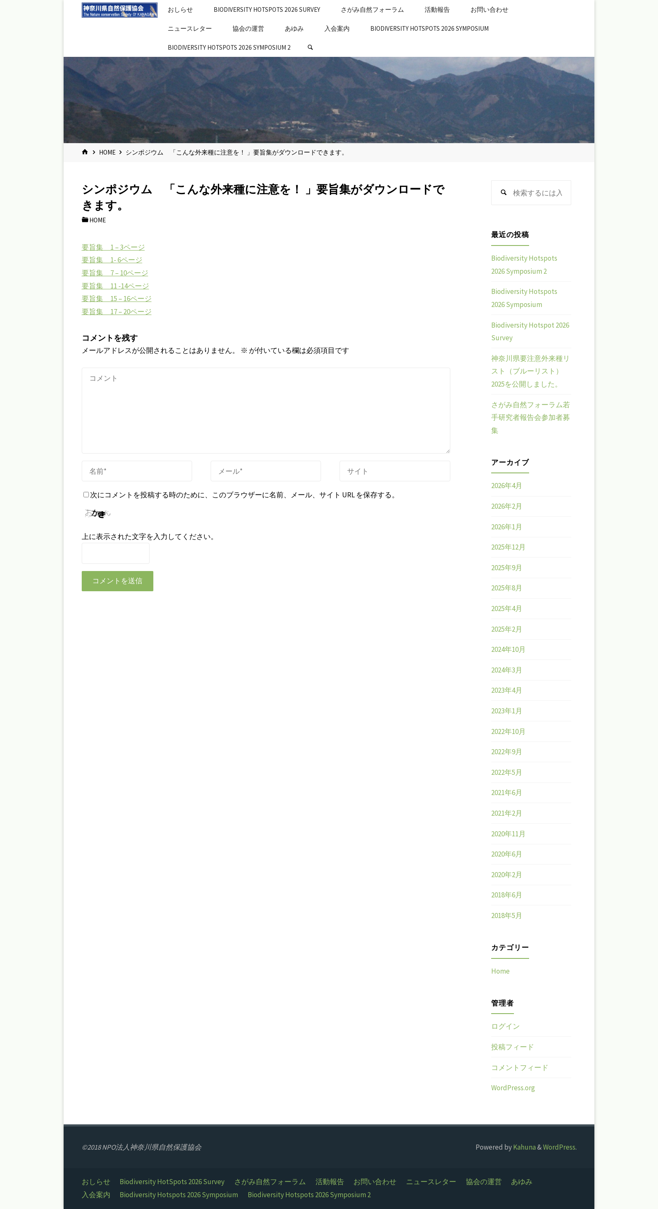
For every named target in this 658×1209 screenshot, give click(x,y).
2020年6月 (506, 854)
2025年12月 (508, 547)
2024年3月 (506, 670)
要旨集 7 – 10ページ (115, 273)
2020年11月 (508, 833)
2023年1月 (506, 710)
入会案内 (96, 1194)
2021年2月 (506, 813)
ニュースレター (431, 1181)
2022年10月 (508, 731)
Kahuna (524, 1147)
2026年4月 (506, 485)
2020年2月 (506, 874)
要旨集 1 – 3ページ (113, 247)
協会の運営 (484, 1181)
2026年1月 (506, 526)
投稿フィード (512, 1047)
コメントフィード (519, 1067)
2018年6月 (506, 894)
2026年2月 (506, 506)
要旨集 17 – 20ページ (117, 311)
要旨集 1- (99, 259)
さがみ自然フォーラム (270, 1181)
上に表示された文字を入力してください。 (150, 536)
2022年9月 (506, 751)
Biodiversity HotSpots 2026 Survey (172, 1181)
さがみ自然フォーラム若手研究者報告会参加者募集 (530, 417)
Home (107, 152)
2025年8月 (506, 587)
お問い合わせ (374, 1181)
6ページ (129, 259)
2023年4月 (506, 690)
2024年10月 (508, 649)
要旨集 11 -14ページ (115, 286)
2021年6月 (506, 792)
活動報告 (330, 1181)
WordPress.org (513, 1087)
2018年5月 (506, 915)
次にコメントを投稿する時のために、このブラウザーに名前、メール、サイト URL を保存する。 (241, 494)
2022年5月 (506, 772)
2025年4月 (506, 608)
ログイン (505, 1026)
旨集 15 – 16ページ (120, 298)
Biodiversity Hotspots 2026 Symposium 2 (309, 1194)
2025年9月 (506, 567)
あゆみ (521, 1181)
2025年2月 (506, 629)
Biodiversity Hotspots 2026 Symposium (179, 1194)
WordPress (559, 1147)
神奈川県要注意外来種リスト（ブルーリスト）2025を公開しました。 (530, 371)
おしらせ (96, 1181)
